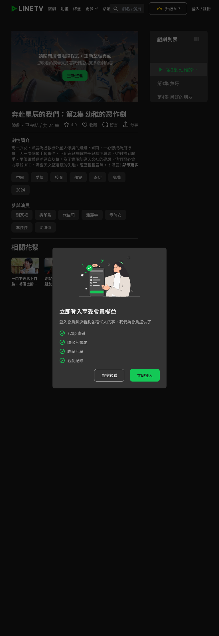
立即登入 (145, 375)
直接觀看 (109, 375)
